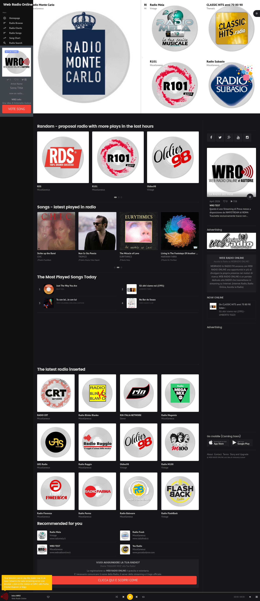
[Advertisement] (118, 339)
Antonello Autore (239, 457)
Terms (226, 454)
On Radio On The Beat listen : (233, 301)
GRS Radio (42, 464)
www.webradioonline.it (60, 552)
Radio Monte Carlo (48, 5)
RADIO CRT (42, 415)
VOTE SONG (16, 109)
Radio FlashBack (44, 260)
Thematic (211, 8)
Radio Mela (157, 5)
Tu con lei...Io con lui (66, 299)
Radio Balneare (127, 513)
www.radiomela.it (58, 538)
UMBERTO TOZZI (145, 289)
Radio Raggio (85, 464)
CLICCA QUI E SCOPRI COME (118, 580)
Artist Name (16, 83)
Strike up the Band (46, 253)
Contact (218, 454)
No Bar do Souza (147, 299)
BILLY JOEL (60, 289)
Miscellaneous (42, 8)
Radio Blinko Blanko (88, 415)
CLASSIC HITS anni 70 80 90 (225, 5)
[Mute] (250, 597)
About (210, 454)
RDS (39, 186)
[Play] (130, 597)
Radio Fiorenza (44, 513)
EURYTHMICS (126, 256)
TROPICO (82, 256)
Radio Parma (85, 513)
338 (234, 201)
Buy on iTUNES (11, 52)
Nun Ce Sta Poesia (87, 253)
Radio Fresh (138, 532)
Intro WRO (16, 596)
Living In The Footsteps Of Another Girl (180, 253)
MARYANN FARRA (169, 256)
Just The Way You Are (66, 285)
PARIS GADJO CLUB (146, 303)
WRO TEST (55, 545)
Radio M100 (167, 464)
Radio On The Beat (169, 260)
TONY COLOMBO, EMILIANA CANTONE (70, 303)
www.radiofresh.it (141, 538)
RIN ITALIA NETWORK (130, 415)
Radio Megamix (169, 415)
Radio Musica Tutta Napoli (88, 260)
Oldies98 (151, 186)
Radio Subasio (216, 61)
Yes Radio (137, 545)
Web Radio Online (19, 599)
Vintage (153, 8)
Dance (123, 418)
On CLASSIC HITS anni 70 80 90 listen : (235, 318)
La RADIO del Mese (221, 194)
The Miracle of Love (129, 253)
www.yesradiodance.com (144, 552)
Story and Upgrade (239, 454)
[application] (130, 597)
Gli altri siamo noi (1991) (151, 285)
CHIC (39, 256)
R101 (153, 61)
